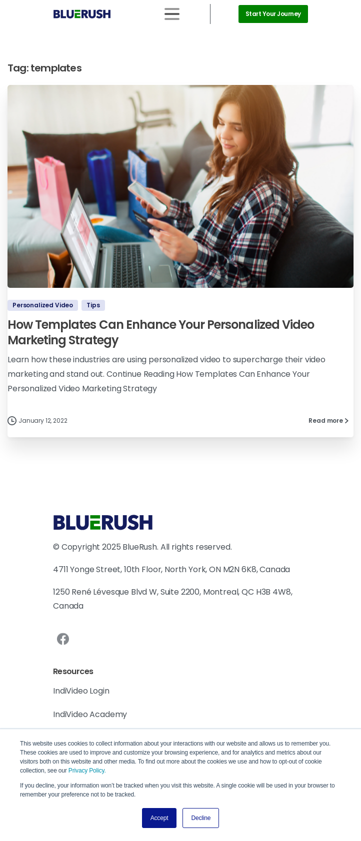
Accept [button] (159, 818)
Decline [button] (200, 818)
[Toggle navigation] (172, 13)
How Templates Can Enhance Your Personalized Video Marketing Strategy (161, 332)
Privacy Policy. (87, 770)
